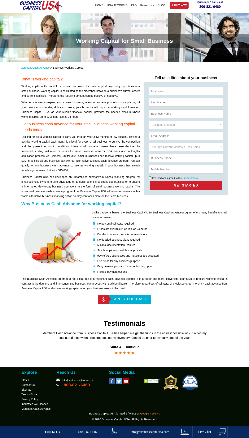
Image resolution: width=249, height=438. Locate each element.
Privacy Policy (190, 178)
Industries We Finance (34, 404)
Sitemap (26, 389)
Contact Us (28, 384)
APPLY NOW (179, 5)
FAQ (134, 5)
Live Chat (204, 432)
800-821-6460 (210, 7)
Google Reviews (150, 413)
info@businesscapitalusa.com (78, 380)
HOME (99, 5)
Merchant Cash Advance (35, 67)
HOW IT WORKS (117, 5)
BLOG (161, 5)
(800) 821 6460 (88, 432)
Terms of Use (29, 394)
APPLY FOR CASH (130, 299)
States (25, 380)
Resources (147, 5)
